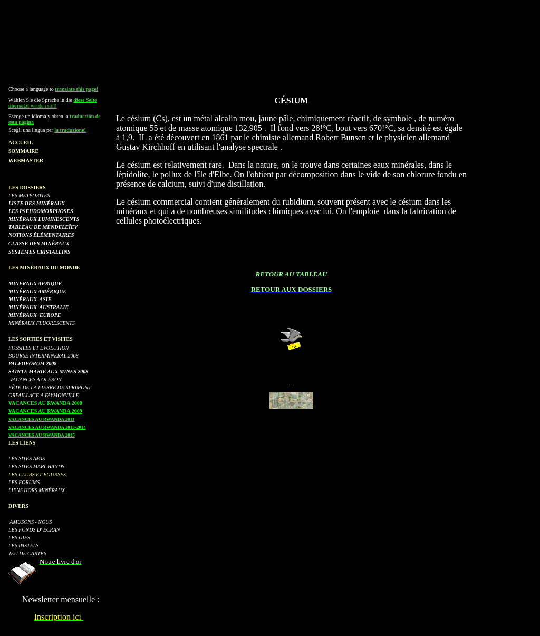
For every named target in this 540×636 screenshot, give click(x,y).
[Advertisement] (270, 28)
